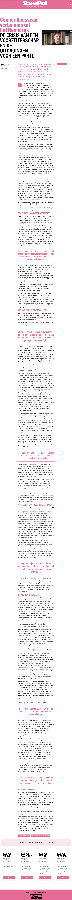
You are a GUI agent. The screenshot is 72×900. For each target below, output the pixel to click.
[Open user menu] (70, 4)
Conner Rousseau (37, 835)
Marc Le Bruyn (5, 64)
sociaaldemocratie (24, 835)
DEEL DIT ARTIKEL (62, 64)
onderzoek (32, 464)
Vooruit (47, 835)
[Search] (67, 4)
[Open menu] (2, 4)
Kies (9, 877)
